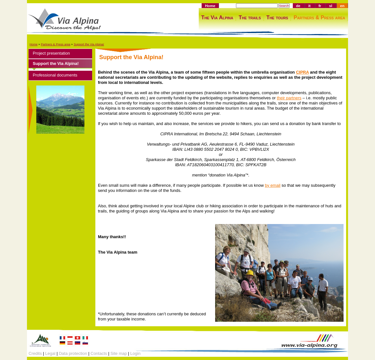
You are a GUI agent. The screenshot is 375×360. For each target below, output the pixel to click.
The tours (277, 17)
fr (319, 6)
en (342, 6)
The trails (250, 17)
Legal (50, 353)
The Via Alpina (217, 17)
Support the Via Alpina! (89, 44)
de (298, 6)
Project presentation (51, 53)
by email (272, 185)
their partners (289, 97)
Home (210, 6)
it (309, 6)
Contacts (99, 353)
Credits (35, 353)
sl (330, 6)
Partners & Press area (319, 17)
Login (135, 353)
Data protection (73, 353)
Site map (118, 353)
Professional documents (55, 75)
